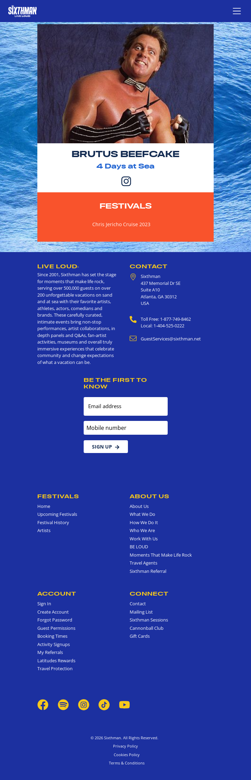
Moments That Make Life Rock (161, 555)
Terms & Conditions (126, 762)
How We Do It (144, 522)
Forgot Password (54, 620)
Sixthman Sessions (149, 620)
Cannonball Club (147, 628)
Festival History (53, 522)
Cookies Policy (126, 754)
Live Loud (58, 266)
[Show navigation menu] (237, 11)
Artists (43, 530)
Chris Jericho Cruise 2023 (121, 224)
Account (56, 593)
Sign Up (106, 446)
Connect (149, 593)
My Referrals (50, 652)
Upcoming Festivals (57, 514)
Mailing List (141, 612)
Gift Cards (140, 636)
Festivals (126, 206)
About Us (149, 496)
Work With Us (144, 539)
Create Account (53, 612)
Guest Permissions (56, 628)
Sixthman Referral (148, 571)
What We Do (142, 514)
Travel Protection (55, 668)
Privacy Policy (125, 746)
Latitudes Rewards (56, 660)
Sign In (44, 603)
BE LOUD (139, 546)
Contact (149, 266)
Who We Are (142, 530)
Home (43, 506)
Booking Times (52, 636)
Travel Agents (143, 563)
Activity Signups (53, 644)
